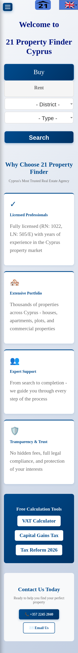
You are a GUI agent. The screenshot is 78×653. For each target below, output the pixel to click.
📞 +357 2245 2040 (39, 614)
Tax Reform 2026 (39, 550)
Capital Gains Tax (39, 535)
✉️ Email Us (38, 628)
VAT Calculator (39, 521)
